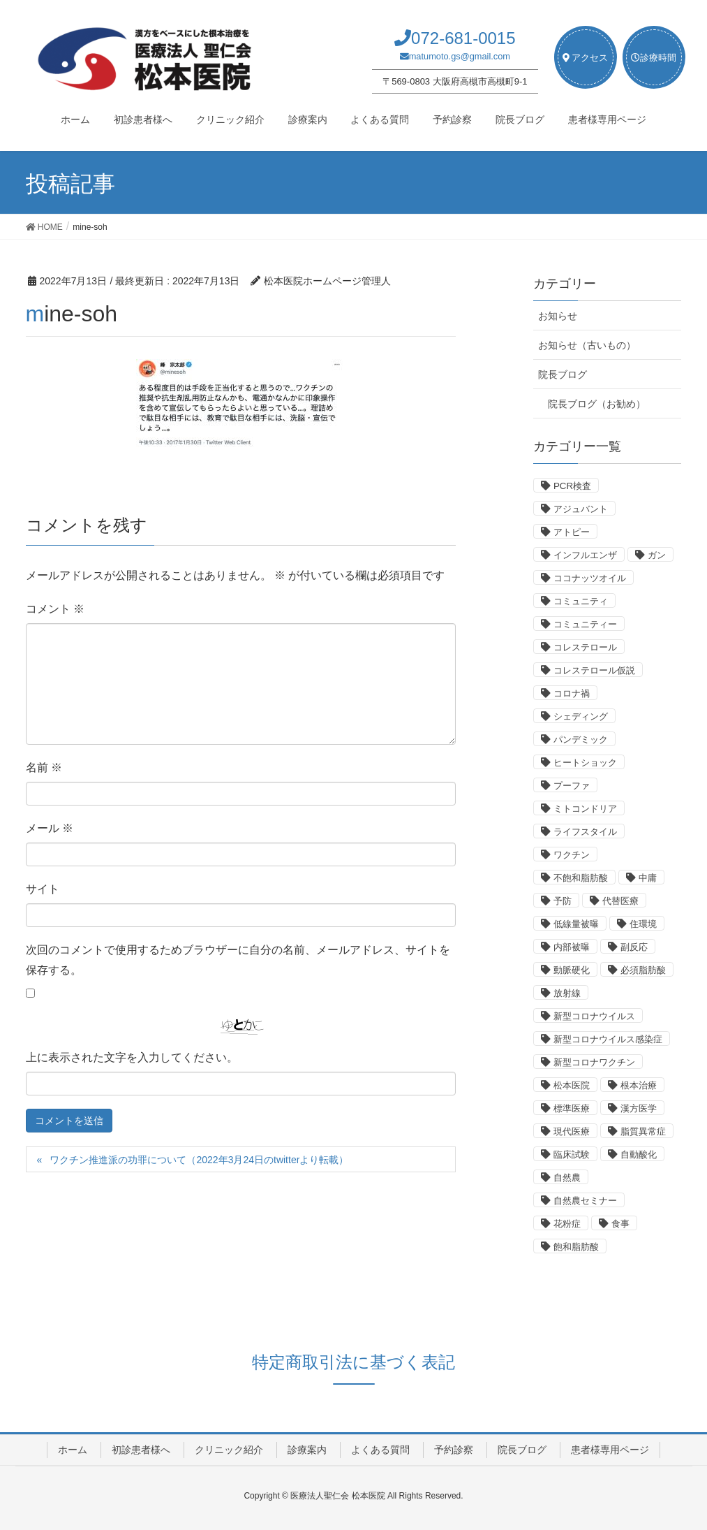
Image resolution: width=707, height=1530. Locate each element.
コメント (55, 609)
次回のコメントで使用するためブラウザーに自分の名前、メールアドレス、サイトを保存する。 (238, 960)
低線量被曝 (576, 924)
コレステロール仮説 (594, 670)
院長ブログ (562, 374)
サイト (42, 889)
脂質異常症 (643, 1131)
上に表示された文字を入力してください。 (132, 1057)
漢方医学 (638, 1108)
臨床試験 (571, 1154)
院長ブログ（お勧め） (597, 403)
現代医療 (571, 1131)
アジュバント (580, 509)
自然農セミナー (585, 1200)
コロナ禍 (571, 693)
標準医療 (571, 1108)
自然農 (567, 1177)
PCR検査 (572, 486)
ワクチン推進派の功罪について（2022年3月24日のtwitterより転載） (199, 1159)
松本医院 (571, 1085)
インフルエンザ (585, 555)
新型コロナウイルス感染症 (607, 1039)
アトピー (571, 532)
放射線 (567, 993)
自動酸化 (638, 1154)
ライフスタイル (585, 831)
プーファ (571, 785)
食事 (620, 1223)
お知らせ (557, 315)
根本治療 (638, 1085)
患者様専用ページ (610, 1449)
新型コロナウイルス (594, 1016)
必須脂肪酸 (643, 970)
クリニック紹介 (229, 1449)
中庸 (648, 878)
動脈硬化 (571, 970)
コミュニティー (585, 624)
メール (49, 828)
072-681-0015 (463, 38)
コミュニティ (580, 601)
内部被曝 (571, 947)
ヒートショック (585, 762)
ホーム (72, 1449)
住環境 (643, 924)
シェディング (580, 716)
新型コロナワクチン (594, 1062)
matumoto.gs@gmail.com (459, 56)
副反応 (634, 947)
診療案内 (307, 1449)
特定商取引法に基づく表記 (353, 1362)
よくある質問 (380, 1449)
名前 (44, 767)
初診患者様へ (141, 1449)
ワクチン (571, 855)
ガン (657, 555)
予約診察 (453, 1449)
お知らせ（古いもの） (587, 345)
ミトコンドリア (585, 808)
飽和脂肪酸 (576, 1246)
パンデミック (580, 739)
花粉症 (567, 1223)
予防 (562, 901)
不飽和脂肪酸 (580, 878)
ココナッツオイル (589, 578)
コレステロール (585, 647)
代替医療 (620, 901)
